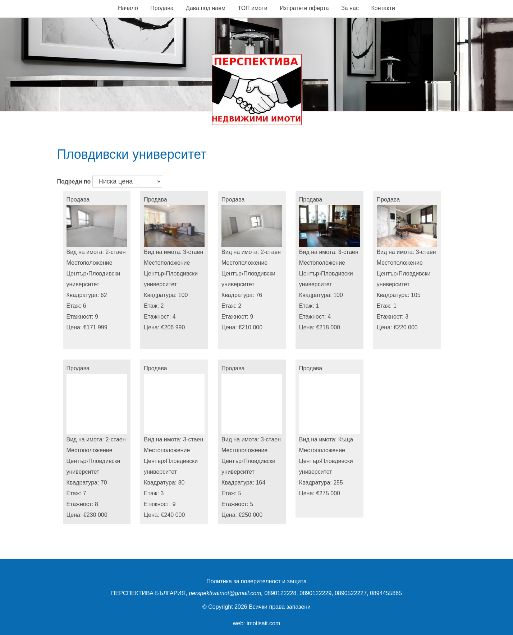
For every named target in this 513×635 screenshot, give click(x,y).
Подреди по (74, 182)
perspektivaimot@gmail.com (225, 593)
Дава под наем (205, 8)
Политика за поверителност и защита (256, 581)
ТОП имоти (252, 8)
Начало (128, 8)
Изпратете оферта (304, 8)
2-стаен (116, 252)
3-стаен (193, 252)
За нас (350, 8)
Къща (345, 439)
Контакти (383, 8)
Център (77, 273)
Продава (161, 8)
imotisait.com (263, 623)
